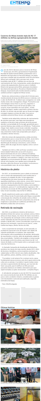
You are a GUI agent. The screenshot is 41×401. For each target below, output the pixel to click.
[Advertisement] (20, 22)
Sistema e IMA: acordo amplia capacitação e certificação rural (19, 344)
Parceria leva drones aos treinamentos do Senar (15, 383)
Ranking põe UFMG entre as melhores (12, 364)
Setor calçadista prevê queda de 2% (11, 325)
